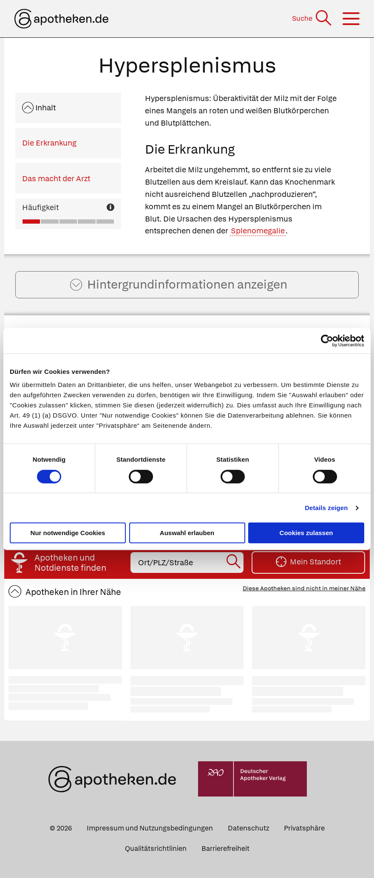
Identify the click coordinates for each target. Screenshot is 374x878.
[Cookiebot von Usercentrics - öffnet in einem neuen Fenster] (327, 340)
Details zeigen (326, 507)
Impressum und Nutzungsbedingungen (150, 828)
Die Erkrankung (49, 143)
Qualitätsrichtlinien (156, 848)
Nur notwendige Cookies (68, 532)
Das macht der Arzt (56, 178)
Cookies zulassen (306, 532)
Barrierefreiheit (225, 848)
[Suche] (312, 18)
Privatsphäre (304, 828)
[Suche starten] (235, 563)
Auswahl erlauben (187, 532)
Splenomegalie (258, 231)
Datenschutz (248, 828)
